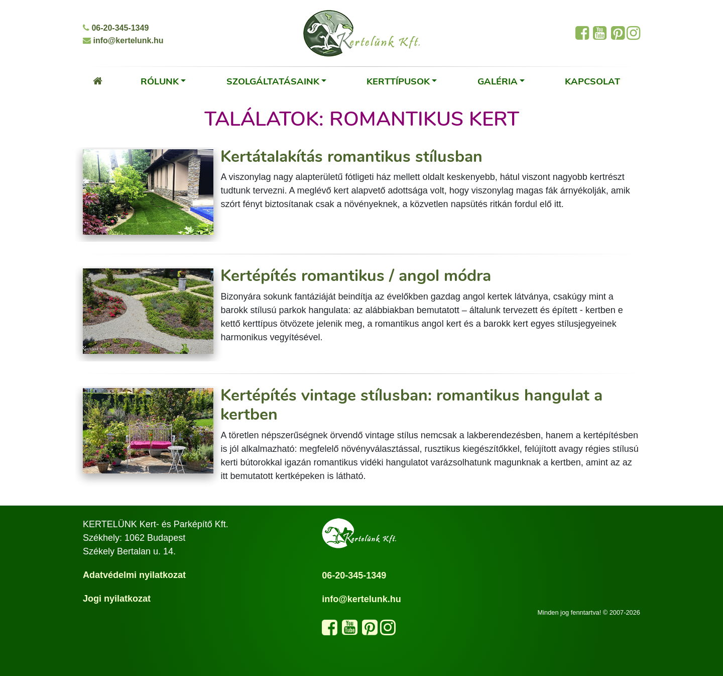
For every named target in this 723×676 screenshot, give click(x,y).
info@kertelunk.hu (123, 40)
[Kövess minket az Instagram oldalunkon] (388, 631)
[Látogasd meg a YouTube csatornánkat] (349, 631)
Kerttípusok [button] (398, 80)
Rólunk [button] (160, 80)
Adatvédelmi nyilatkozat (134, 575)
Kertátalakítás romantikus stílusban (351, 156)
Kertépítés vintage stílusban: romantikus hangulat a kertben (411, 404)
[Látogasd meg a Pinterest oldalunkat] (370, 631)
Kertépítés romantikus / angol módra (355, 275)
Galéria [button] (497, 80)
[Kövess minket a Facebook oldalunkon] (329, 631)
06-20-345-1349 (116, 28)
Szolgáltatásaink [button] (272, 80)
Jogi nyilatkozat (117, 599)
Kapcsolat (592, 80)
